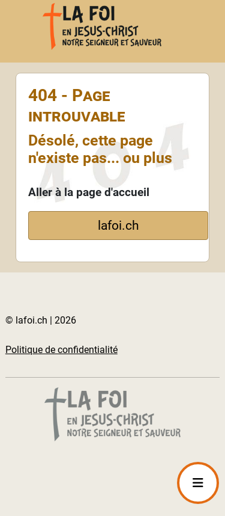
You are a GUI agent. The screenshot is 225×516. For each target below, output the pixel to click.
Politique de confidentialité (61, 349)
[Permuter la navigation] (198, 483)
